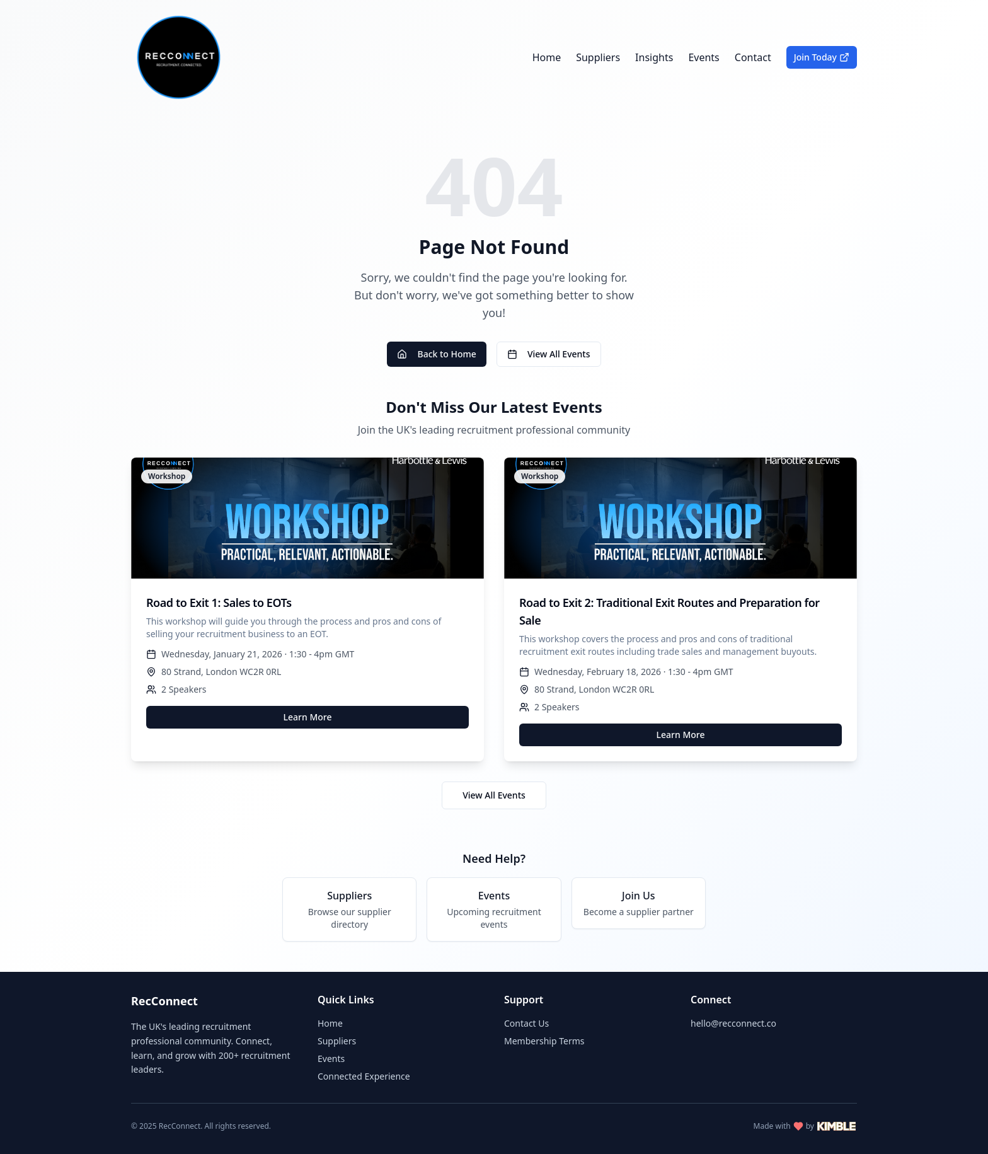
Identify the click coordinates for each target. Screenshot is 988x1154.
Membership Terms (544, 1041)
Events (703, 57)
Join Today (821, 57)
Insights (654, 57)
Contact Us (526, 1023)
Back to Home (436, 354)
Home (546, 57)
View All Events (548, 354)
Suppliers (598, 57)
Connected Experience (364, 1076)
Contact (753, 57)
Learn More (308, 717)
